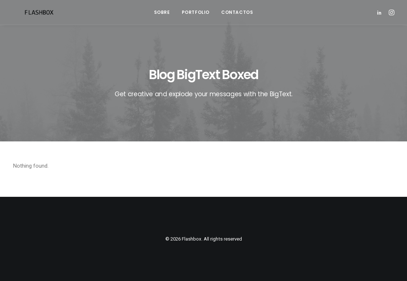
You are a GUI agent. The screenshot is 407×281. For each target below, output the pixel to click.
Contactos (237, 12)
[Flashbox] (27, 12)
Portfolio (196, 12)
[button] (380, 12)
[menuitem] (162, 12)
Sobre (162, 12)
